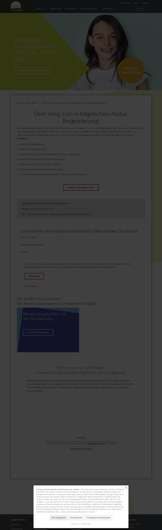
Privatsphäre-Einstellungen (98, 517)
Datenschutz (86, 524)
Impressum (75, 524)
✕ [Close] (126, 488)
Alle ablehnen (76, 517)
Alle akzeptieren (59, 517)
